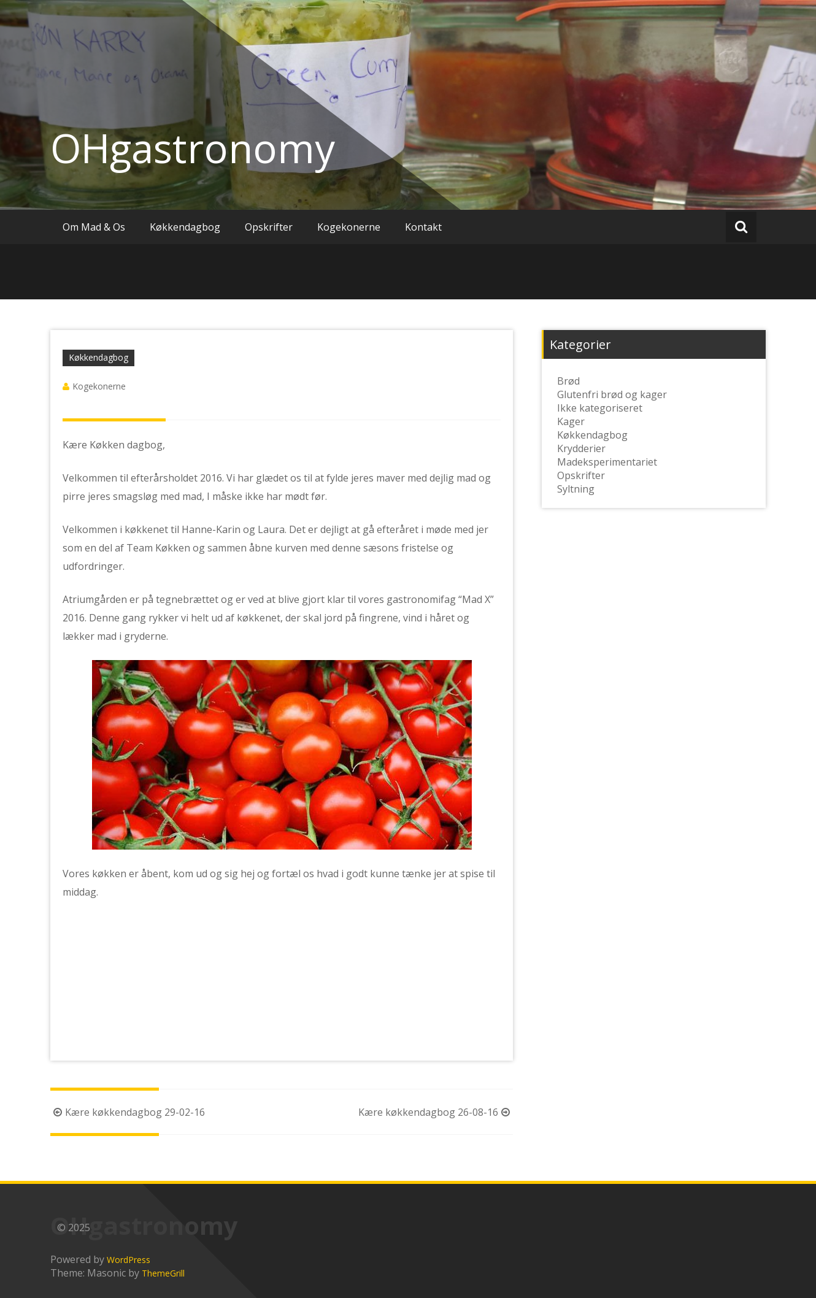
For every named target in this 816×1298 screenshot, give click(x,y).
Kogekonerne (348, 227)
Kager (571, 421)
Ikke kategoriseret (599, 408)
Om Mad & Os (94, 227)
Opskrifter (269, 227)
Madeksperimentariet (607, 462)
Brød (568, 381)
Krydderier (581, 448)
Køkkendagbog (185, 227)
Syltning (576, 489)
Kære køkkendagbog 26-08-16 (435, 1112)
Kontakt (423, 227)
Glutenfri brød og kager (612, 394)
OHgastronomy (192, 148)
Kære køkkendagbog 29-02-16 (127, 1112)
